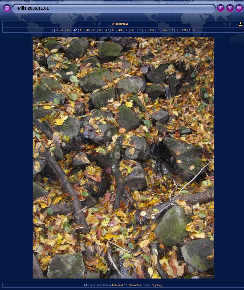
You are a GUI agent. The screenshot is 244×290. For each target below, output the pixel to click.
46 (101, 30)
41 (68, 30)
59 (184, 30)
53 (145, 30)
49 (120, 30)
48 (113, 30)
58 (177, 30)
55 (158, 30)
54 (152, 30)
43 (81, 30)
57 (171, 30)
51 (133, 30)
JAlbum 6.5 (118, 285)
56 (165, 30)
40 (62, 30)
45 (94, 30)
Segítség (157, 285)
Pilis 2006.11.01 (33, 8)
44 (88, 30)
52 (139, 30)
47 (107, 30)
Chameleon (135, 285)
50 (126, 30)
